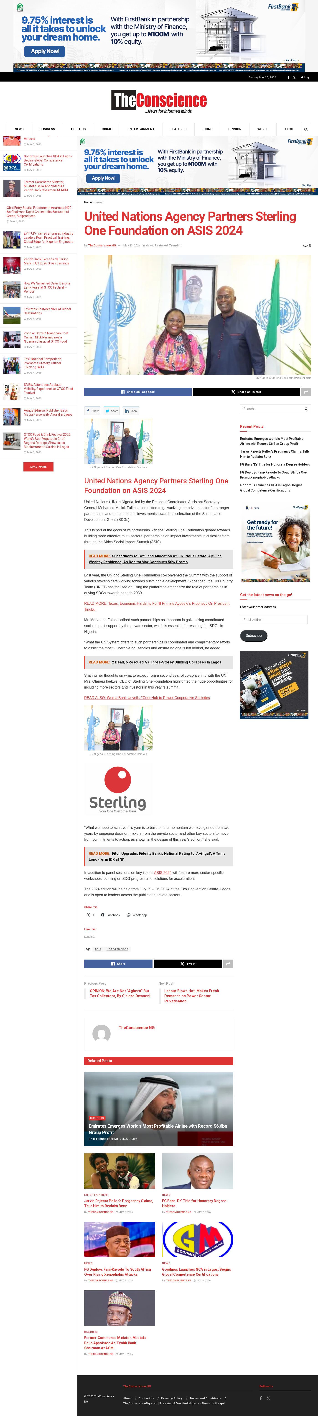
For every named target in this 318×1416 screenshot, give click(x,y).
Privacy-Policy (172, 1398)
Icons (207, 129)
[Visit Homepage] (159, 102)
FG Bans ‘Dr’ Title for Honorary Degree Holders (275, 464)
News (19, 129)
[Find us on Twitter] (294, 77)
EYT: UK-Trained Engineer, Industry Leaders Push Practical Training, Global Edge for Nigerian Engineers (48, 237)
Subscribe (254, 635)
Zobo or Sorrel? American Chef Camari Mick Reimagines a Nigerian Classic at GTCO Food (46, 337)
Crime (107, 129)
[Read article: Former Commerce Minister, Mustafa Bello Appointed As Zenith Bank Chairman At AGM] (119, 1308)
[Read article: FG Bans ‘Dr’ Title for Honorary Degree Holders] (197, 1171)
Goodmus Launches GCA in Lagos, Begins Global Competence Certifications (48, 160)
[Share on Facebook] (138, 392)
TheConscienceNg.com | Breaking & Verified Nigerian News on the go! (174, 1403)
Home (88, 202)
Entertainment (141, 129)
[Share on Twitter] (246, 392)
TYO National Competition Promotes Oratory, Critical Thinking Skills (42, 363)
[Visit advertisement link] (159, 36)
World (263, 129)
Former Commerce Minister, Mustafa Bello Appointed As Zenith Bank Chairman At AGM (46, 186)
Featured (178, 129)
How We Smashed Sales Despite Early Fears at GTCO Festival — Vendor (47, 287)
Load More (38, 466)
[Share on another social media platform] (306, 392)
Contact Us (146, 1398)
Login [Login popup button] (306, 77)
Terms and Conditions (205, 1398)
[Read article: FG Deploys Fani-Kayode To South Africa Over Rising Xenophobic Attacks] (119, 1239)
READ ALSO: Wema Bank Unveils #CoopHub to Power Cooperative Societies (147, 698)
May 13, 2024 (131, 245)
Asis (98, 949)
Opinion (235, 129)
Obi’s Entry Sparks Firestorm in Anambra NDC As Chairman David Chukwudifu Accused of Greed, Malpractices (39, 212)
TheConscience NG (102, 245)
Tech (289, 129)
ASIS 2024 (163, 873)
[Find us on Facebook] (288, 77)
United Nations (117, 949)
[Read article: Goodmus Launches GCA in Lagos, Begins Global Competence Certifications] (197, 1239)
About (127, 1398)
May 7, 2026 (128, 1139)
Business (47, 129)
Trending (175, 245)
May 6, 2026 (202, 1280)
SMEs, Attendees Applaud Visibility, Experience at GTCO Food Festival (48, 389)
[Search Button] (306, 129)
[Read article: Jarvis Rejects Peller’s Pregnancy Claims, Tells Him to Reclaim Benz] (119, 1171)
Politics (78, 129)
